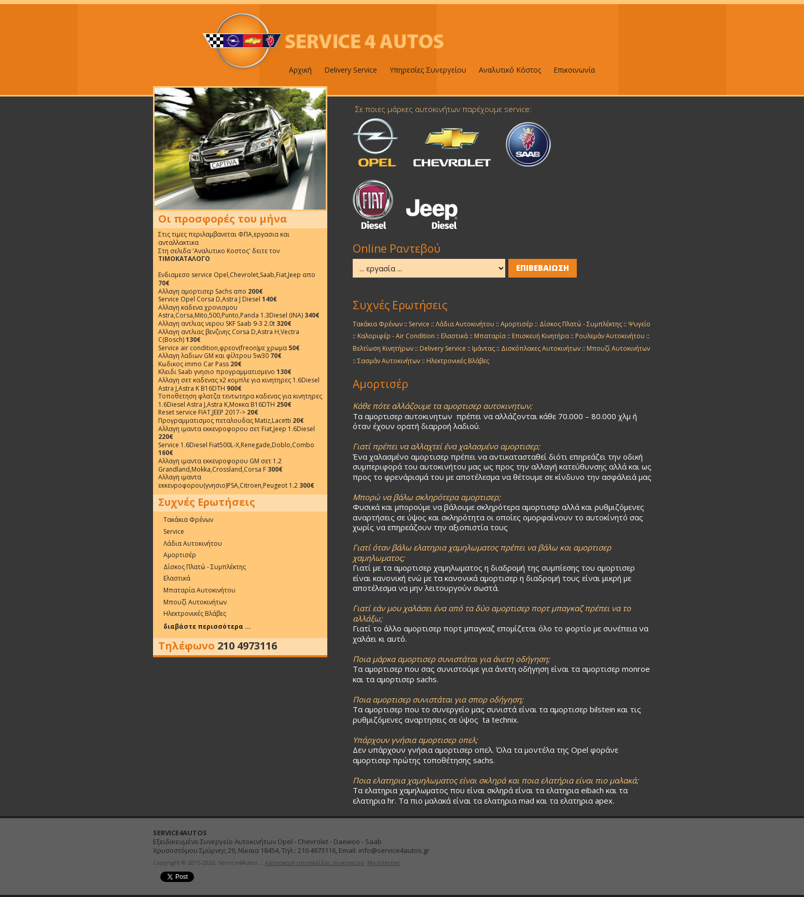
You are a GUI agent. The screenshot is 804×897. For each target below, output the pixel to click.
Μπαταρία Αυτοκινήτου (199, 590)
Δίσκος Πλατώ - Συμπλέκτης (204, 566)
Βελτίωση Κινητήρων (383, 348)
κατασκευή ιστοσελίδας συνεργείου (314, 862)
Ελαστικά (176, 578)
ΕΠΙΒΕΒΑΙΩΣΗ (542, 268)
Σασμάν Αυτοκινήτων (388, 360)
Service (173, 531)
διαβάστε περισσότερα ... (207, 626)
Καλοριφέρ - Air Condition (396, 336)
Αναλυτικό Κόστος (510, 70)
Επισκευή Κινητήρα (540, 336)
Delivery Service (350, 70)
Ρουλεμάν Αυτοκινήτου (610, 336)
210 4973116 (247, 646)
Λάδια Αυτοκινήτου (192, 543)
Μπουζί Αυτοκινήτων (195, 602)
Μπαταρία (490, 336)
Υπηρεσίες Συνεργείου (428, 70)
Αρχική (300, 70)
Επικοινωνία (574, 70)
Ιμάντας (483, 348)
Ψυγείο (639, 324)
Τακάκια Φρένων (188, 519)
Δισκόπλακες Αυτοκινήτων (540, 348)
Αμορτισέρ (179, 554)
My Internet (383, 862)
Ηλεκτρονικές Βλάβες (194, 613)
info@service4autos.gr (393, 850)
